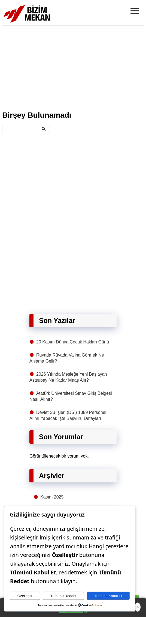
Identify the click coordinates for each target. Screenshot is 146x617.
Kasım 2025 (51, 497)
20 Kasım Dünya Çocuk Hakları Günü (72, 342)
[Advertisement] (73, 67)
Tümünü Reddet (63, 596)
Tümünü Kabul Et (108, 596)
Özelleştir (25, 596)
